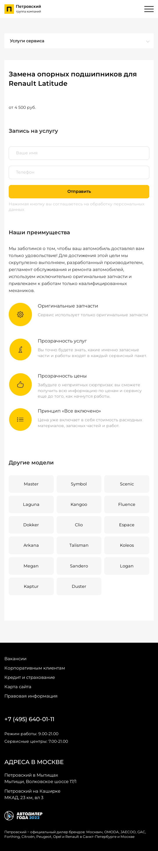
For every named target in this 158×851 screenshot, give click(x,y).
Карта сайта (17, 686)
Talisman (79, 545)
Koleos (127, 545)
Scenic (127, 484)
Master (31, 484)
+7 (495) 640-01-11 (29, 719)
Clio (79, 524)
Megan (31, 566)
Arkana (31, 545)
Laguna (31, 504)
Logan (127, 566)
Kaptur (31, 586)
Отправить (79, 191)
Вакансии (15, 658)
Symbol (79, 484)
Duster (79, 586)
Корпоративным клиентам (34, 668)
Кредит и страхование (29, 677)
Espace (126, 524)
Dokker (31, 524)
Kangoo (79, 504)
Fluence (126, 504)
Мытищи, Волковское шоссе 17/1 (40, 778)
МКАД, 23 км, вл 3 (32, 794)
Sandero (79, 566)
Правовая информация (31, 696)
